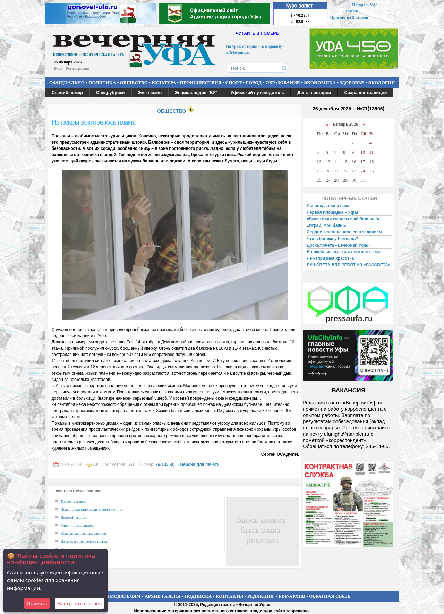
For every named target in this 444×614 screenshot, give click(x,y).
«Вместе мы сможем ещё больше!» (343, 218)
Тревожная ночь (74, 501)
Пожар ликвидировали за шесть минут (92, 509)
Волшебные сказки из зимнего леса (344, 251)
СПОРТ (233, 82)
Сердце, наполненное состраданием (344, 232)
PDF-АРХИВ (292, 596)
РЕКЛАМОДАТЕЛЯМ (117, 596)
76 (157, 464)
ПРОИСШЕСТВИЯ (201, 82)
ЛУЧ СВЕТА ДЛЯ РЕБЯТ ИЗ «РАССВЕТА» (349, 265)
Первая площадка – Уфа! (332, 212)
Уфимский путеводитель (257, 92)
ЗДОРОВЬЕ (352, 82)
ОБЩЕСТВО (133, 82)
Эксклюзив (150, 92)
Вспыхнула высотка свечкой (83, 533)
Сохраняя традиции (365, 92)
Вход (58, 68)
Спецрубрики (110, 92)
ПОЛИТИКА (102, 82)
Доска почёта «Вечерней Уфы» (339, 245)
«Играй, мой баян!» (326, 225)
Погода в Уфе (364, 4)
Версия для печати (199, 464)
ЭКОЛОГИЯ (381, 82)
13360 (167, 464)
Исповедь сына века (328, 205)
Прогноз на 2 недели (349, 17)
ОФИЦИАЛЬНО (67, 82)
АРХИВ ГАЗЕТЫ (163, 596)
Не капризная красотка (330, 258)
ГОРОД (254, 82)
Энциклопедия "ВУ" (196, 92)
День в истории (314, 92)
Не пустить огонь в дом (80, 549)
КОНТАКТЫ (230, 596)
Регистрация (77, 68)
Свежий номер (67, 92)
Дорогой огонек (73, 517)
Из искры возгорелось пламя (94, 122)
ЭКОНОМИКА (320, 82)
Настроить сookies (79, 603)
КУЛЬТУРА (164, 82)
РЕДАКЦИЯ (260, 596)
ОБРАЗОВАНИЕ (282, 82)
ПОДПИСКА (198, 596)
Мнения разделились (78, 525)
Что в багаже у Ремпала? (332, 238)
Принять (37, 603)
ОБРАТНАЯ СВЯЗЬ (329, 596)
